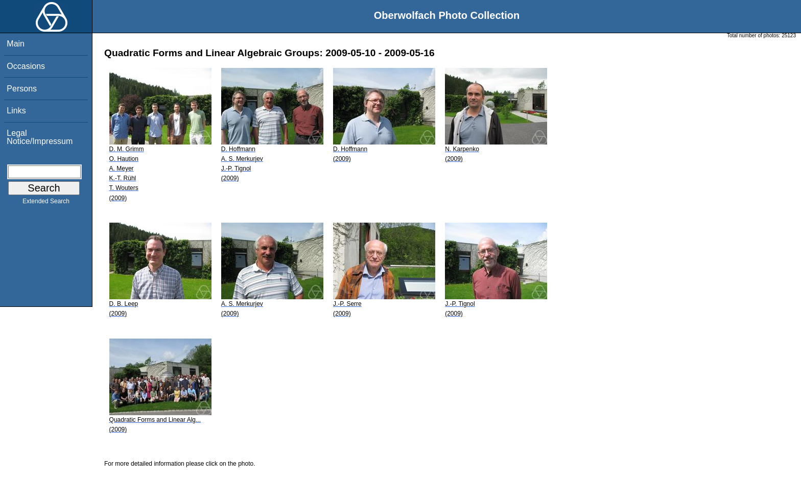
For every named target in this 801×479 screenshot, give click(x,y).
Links (16, 110)
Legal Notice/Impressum (40, 137)
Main (16, 43)
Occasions (26, 66)
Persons (22, 88)
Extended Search (45, 203)
